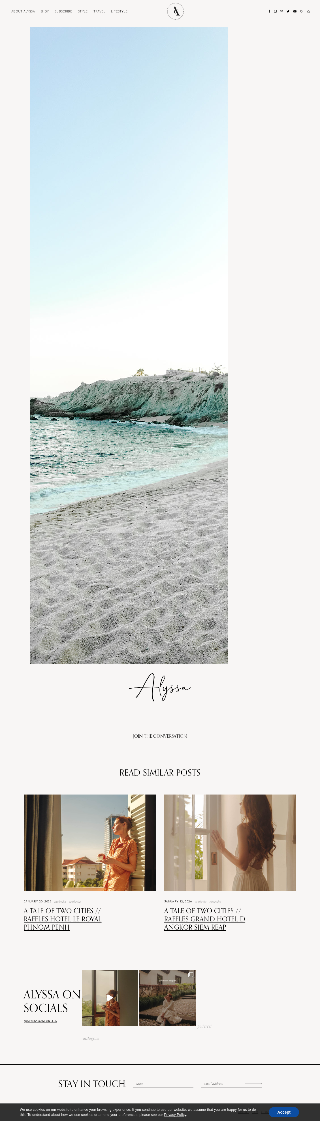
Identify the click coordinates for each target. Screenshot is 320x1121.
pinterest (205, 1026)
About (23, 11)
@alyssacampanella (40, 1021)
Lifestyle (119, 11)
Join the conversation (160, 736)
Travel (99, 11)
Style (83, 11)
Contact (268, 1112)
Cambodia (60, 901)
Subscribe (63, 11)
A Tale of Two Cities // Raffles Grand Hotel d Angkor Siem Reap (204, 918)
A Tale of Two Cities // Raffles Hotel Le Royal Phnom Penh (63, 918)
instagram (91, 1038)
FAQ (255, 1112)
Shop (44, 11)
